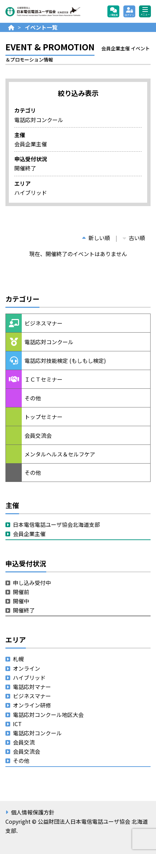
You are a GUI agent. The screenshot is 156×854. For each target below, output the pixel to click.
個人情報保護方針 (32, 812)
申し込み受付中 (32, 583)
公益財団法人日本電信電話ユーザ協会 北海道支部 (42, 11)
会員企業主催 (29, 534)
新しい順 (96, 238)
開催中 (21, 601)
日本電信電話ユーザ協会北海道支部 (56, 524)
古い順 (134, 238)
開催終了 (24, 610)
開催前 (21, 592)
